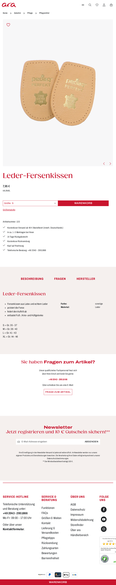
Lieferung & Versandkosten (50, 530)
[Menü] (83, 5)
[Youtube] (104, 519)
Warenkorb (58, 582)
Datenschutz (78, 509)
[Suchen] (90, 5)
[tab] (32, 279)
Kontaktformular (13, 529)
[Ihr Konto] (104, 5)
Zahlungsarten (50, 548)
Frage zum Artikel (58, 392)
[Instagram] (104, 529)
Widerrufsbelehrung (82, 520)
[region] (58, 93)
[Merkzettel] (97, 5)
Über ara (76, 530)
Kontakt (46, 523)
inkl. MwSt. (6, 190)
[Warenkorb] (111, 5)
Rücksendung (50, 543)
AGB (73, 504)
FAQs (45, 513)
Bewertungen (49, 553)
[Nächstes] (110, 164)
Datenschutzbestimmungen (57, 458)
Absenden (91, 441)
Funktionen (48, 508)
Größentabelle (9, 210)
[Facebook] (104, 509)
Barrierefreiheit (50, 558)
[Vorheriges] (104, 164)
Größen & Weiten (52, 518)
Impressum (77, 514)
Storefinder (77, 525)
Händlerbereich (80, 535)
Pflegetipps (48, 538)
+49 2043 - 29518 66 (58, 379)
